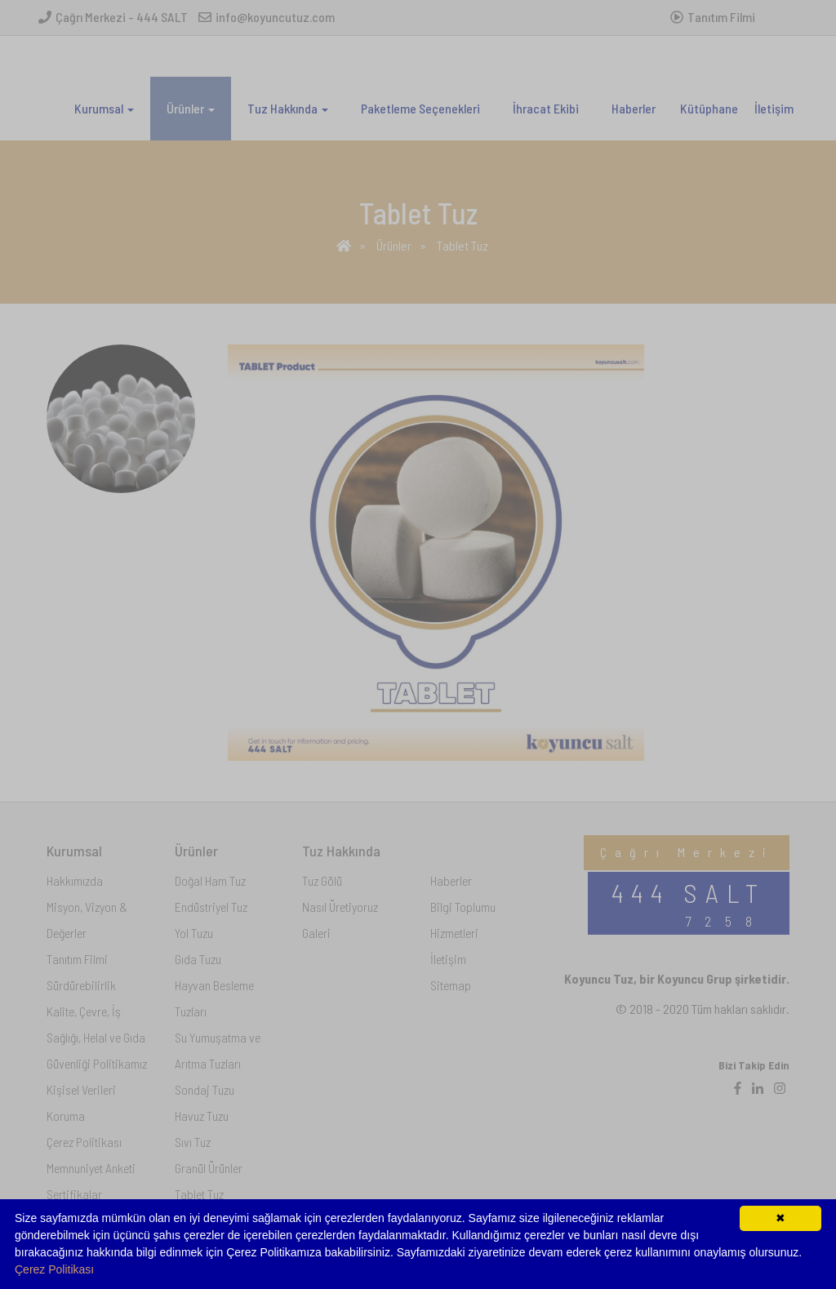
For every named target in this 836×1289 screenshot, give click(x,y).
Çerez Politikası (54, 1269)
